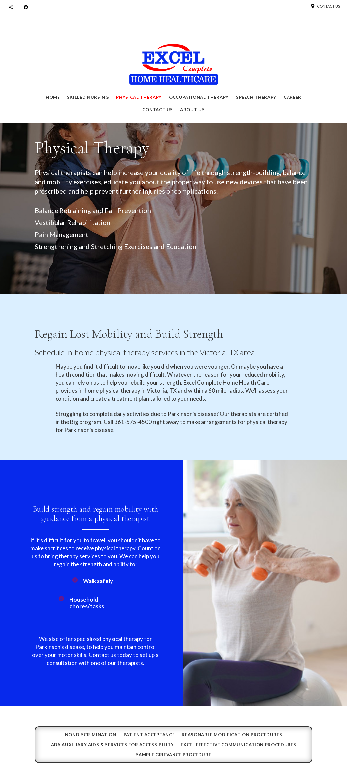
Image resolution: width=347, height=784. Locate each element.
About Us (192, 109)
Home (53, 97)
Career (292, 97)
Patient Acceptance (149, 734)
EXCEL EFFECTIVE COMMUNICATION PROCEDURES (238, 744)
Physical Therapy (138, 97)
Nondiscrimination (90, 734)
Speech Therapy (256, 97)
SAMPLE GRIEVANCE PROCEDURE (173, 754)
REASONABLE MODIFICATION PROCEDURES (232, 734)
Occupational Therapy (199, 97)
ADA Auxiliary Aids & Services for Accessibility (112, 744)
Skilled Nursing (88, 97)
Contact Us (157, 109)
